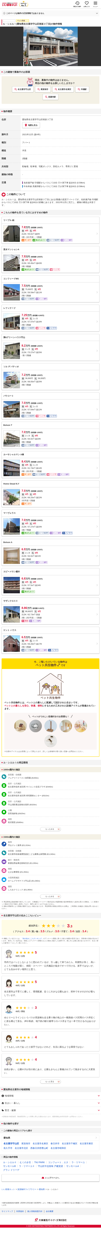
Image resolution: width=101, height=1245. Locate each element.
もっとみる (49, 829)
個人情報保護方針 (34, 1211)
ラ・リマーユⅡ (27, 1166)
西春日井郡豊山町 (39, 1148)
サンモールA (72, 1166)
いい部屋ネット (8, 1189)
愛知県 (6, 1138)
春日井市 (55, 1143)
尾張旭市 (44, 89)
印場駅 (84, 89)
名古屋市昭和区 (58, 1148)
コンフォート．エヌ (58, 1162)
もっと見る (49, 1081)
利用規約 (20, 1211)
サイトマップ (7, 1211)
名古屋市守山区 (24, 89)
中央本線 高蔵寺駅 (32, 186)
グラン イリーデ (11, 1170)
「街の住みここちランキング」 (32, 938)
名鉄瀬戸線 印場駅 (32, 183)
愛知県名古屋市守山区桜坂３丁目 (37, 119)
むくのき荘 (25, 1162)
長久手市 (7, 1148)
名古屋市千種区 (69, 1143)
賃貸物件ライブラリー (26, 1189)
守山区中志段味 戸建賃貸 (50, 1166)
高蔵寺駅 (52, 97)
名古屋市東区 (86, 1143)
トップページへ (52, 1178)
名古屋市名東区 (64, 89)
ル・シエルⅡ (9, 1162)
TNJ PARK (39, 1162)
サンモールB (9, 1166)
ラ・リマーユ (78, 1162)
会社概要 (49, 1211)
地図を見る (31, 125)
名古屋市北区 (21, 1148)
